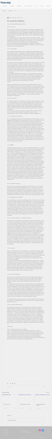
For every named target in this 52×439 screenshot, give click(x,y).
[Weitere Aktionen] (44, 17)
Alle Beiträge (4, 10)
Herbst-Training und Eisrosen (25, 404)
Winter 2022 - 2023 (6, 404)
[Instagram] (39, 430)
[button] (48, 10)
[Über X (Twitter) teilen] (10, 383)
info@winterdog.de (6, 434)
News (16, 10)
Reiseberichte (10, 10)
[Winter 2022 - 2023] (9, 398)
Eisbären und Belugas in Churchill (40, 405)
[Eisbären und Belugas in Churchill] (42, 398)
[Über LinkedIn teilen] (12, 383)
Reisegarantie (29, 432)
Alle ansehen (48, 392)
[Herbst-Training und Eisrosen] (26, 398)
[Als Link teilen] (15, 383)
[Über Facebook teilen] (7, 383)
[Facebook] (42, 430)
